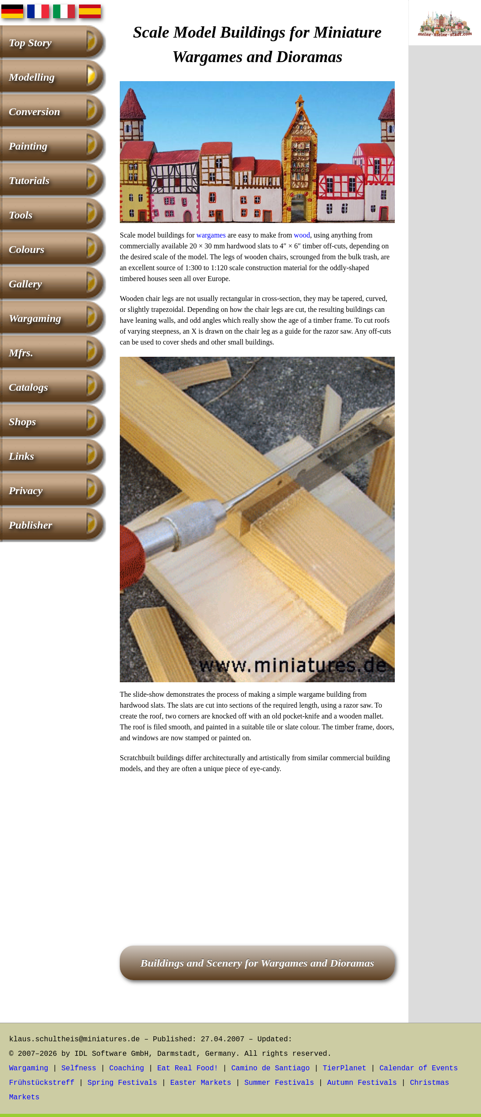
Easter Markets (200, 1083)
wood (302, 235)
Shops (22, 421)
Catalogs (28, 387)
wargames (211, 235)
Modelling (31, 77)
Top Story (30, 43)
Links (21, 456)
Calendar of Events (418, 1068)
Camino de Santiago (270, 1068)
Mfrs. (21, 353)
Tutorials (29, 180)
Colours (26, 249)
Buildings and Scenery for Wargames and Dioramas (257, 963)
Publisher (30, 525)
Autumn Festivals (362, 1083)
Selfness (78, 1068)
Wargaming (35, 318)
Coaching (126, 1068)
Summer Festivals (279, 1083)
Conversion (34, 111)
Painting (28, 146)
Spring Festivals (122, 1083)
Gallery (25, 284)
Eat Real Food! (187, 1068)
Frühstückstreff (41, 1083)
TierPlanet (344, 1068)
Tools (20, 215)
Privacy (26, 490)
